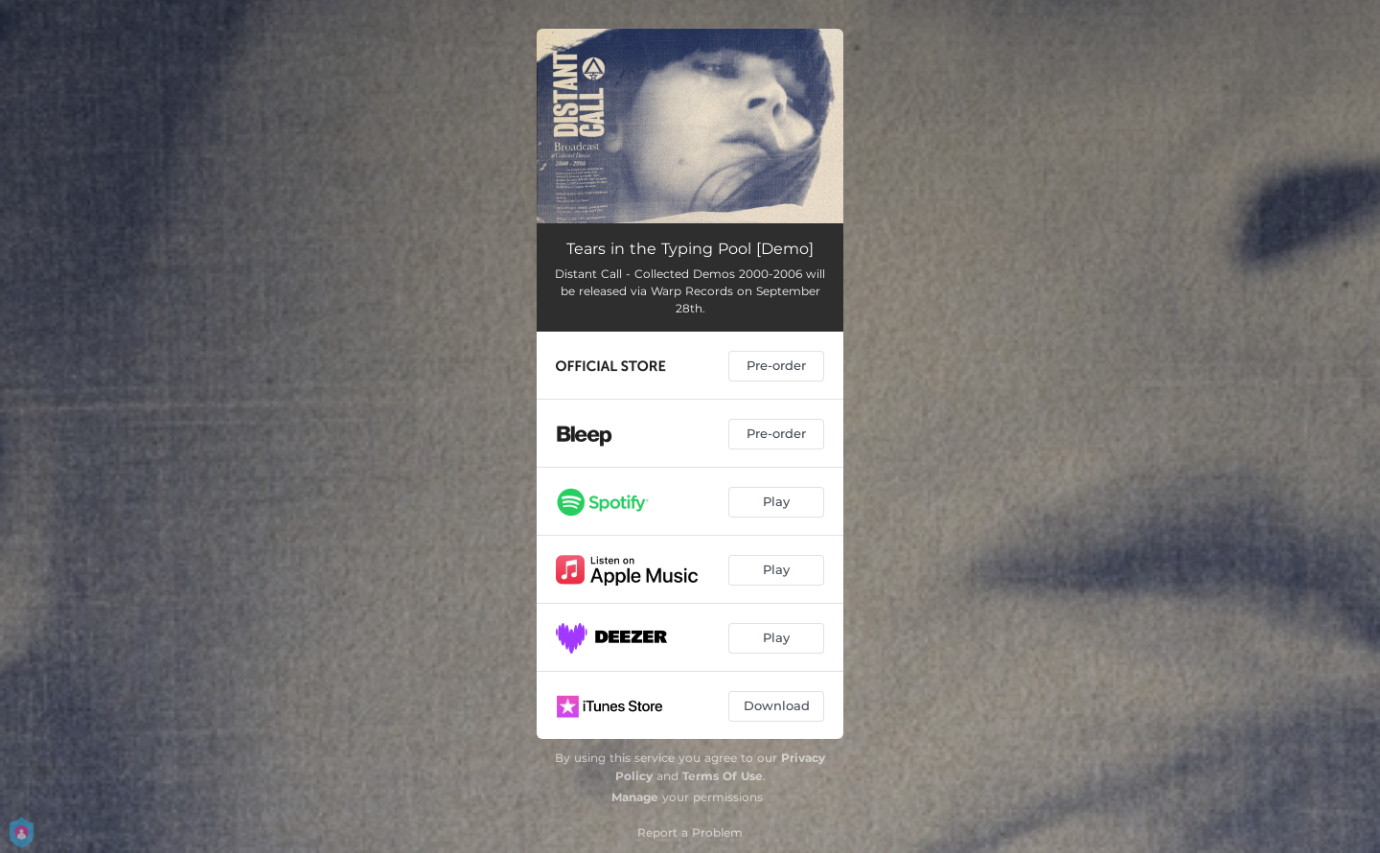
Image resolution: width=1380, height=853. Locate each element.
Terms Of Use (722, 776)
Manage (634, 797)
